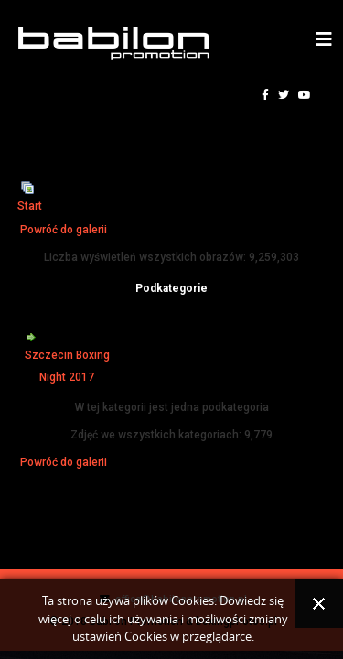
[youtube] (304, 95)
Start (29, 206)
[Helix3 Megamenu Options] (324, 40)
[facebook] (265, 95)
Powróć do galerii (63, 229)
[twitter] (283, 95)
